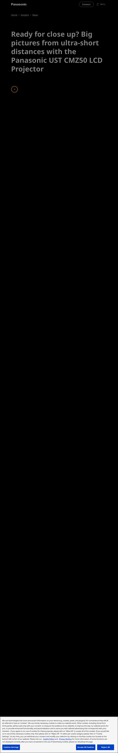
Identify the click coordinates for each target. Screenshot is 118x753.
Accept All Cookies (85, 747)
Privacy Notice (65, 739)
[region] (59, 735)
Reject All (105, 747)
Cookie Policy (48, 739)
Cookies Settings (11, 747)
